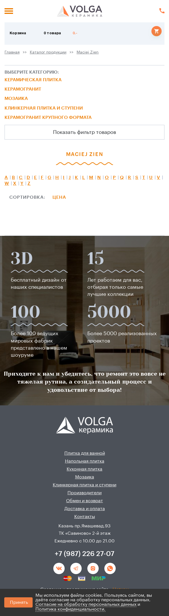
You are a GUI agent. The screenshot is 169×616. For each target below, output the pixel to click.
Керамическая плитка (33, 80)
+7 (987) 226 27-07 (84, 553)
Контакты (84, 516)
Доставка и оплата (84, 508)
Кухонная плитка (84, 469)
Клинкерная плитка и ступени (44, 108)
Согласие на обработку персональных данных (85, 604)
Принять (19, 602)
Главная (12, 52)
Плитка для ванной (84, 453)
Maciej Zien (88, 52)
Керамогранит (23, 89)
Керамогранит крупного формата (48, 117)
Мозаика (16, 98)
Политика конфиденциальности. (70, 609)
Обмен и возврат (84, 501)
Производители (84, 493)
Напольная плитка (84, 461)
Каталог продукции (48, 52)
